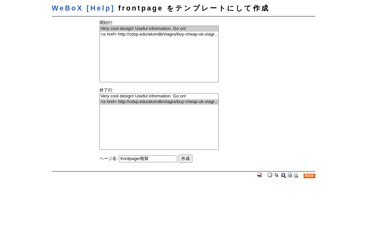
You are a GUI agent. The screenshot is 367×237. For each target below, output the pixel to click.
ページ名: (108, 158)
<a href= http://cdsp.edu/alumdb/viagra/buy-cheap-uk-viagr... (159, 34)
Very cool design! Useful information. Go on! (159, 29)
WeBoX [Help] (83, 8)
